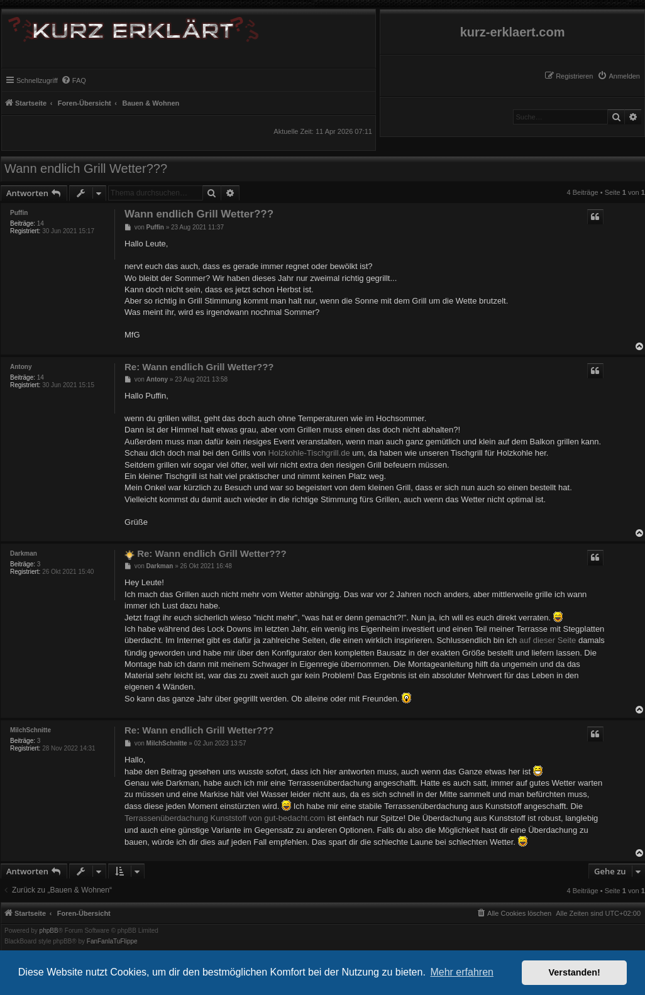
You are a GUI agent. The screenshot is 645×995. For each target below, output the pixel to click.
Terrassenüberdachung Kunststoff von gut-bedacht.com (224, 818)
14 (40, 223)
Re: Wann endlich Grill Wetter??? (199, 366)
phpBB (49, 931)
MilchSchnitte (30, 730)
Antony (20, 366)
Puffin (19, 212)
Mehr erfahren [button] (461, 972)
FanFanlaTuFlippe (112, 941)
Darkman (23, 553)
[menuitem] (618, 76)
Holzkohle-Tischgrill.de (309, 453)
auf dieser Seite (547, 640)
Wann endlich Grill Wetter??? (85, 168)
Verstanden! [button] (574, 972)
